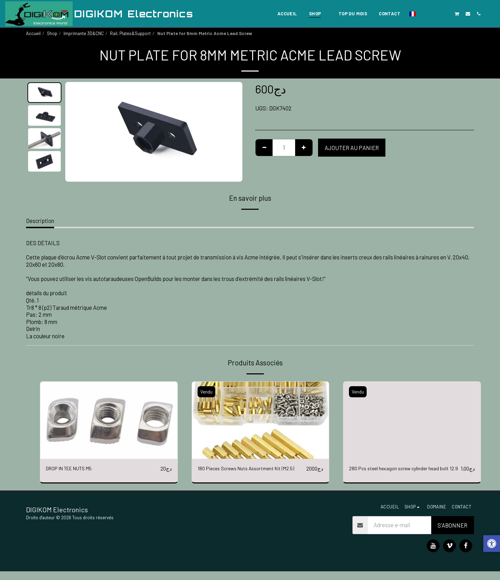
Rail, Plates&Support (130, 33)
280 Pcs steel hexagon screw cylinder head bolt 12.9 (400, 473)
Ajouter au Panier (352, 147)
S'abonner (452, 533)
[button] (424, 13)
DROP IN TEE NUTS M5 (74, 468)
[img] (108, 420)
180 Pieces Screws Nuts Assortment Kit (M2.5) (245, 473)
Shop (52, 33)
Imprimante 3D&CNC (84, 33)
